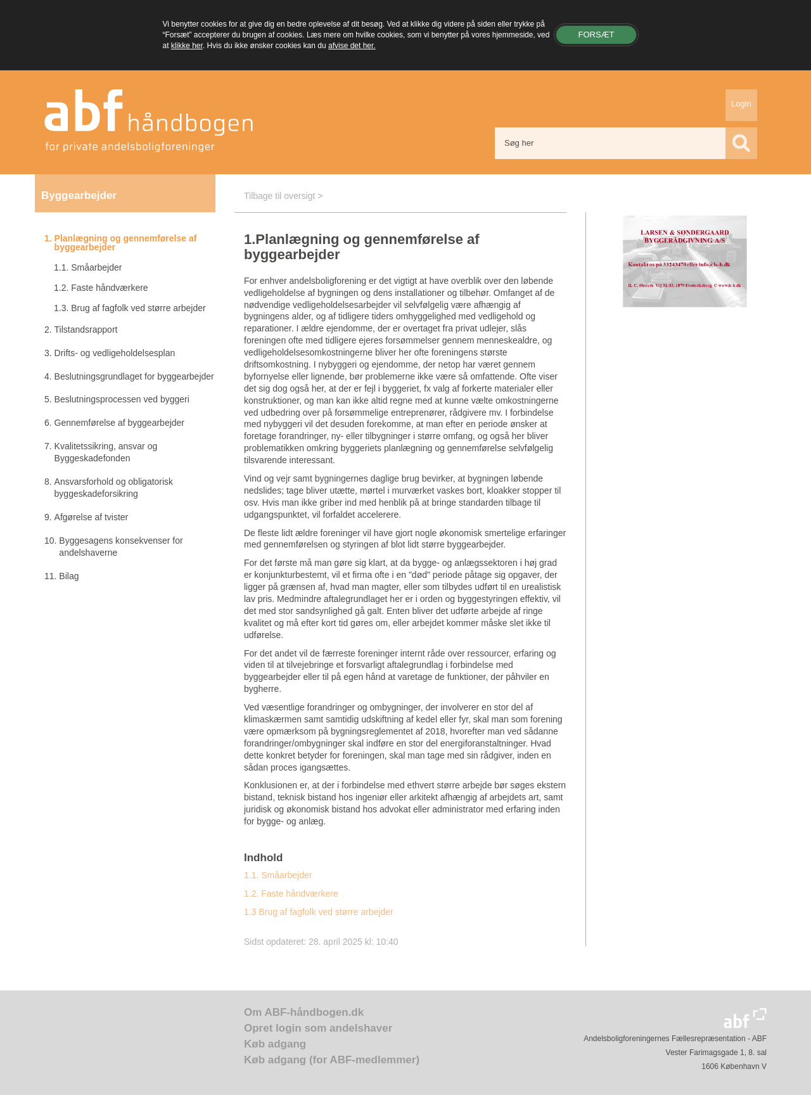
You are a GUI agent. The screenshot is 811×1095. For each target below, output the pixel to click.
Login (741, 103)
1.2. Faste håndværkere (291, 893)
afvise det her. (352, 45)
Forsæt (596, 34)
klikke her (187, 45)
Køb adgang (275, 1044)
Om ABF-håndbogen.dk (304, 1012)
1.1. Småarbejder (278, 875)
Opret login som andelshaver (318, 1028)
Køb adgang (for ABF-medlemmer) (331, 1060)
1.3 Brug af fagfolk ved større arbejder (318, 912)
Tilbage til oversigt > (283, 196)
